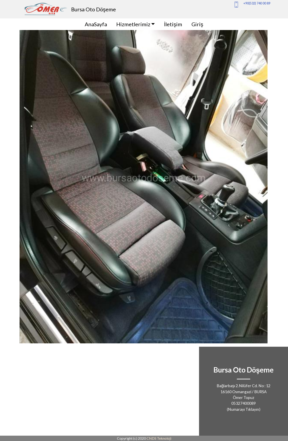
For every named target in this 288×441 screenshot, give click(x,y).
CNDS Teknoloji (159, 438)
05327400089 (243, 403)
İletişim (173, 24)
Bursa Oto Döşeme (93, 9)
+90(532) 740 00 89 (256, 3)
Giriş (197, 24)
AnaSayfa (96, 24)
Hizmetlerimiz (133, 24)
